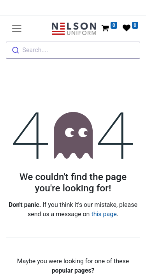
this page (103, 214)
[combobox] (73, 50)
